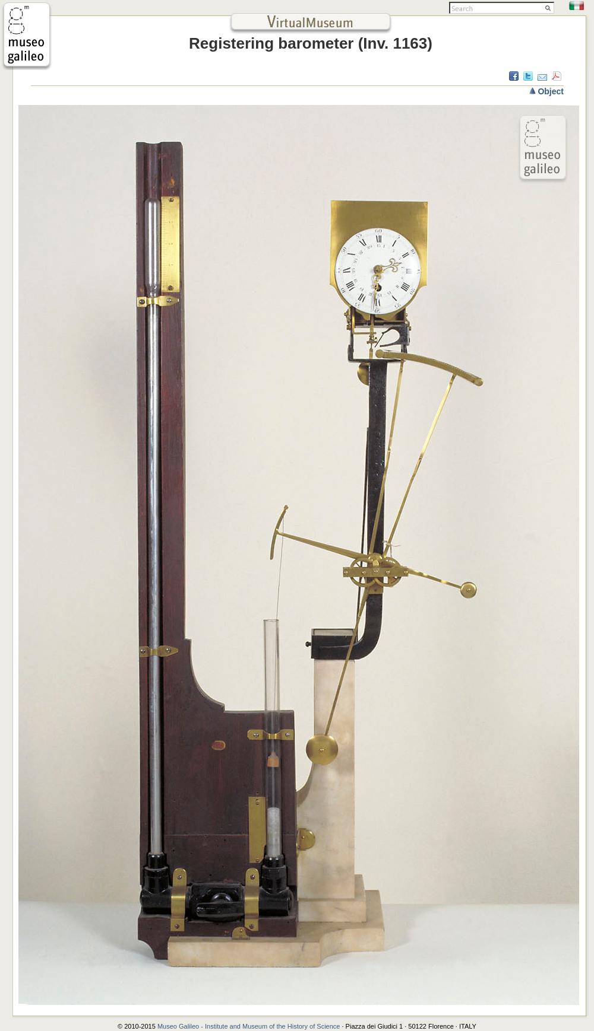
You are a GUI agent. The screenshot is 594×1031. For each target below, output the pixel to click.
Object (551, 91)
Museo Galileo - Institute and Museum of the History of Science (249, 1026)
